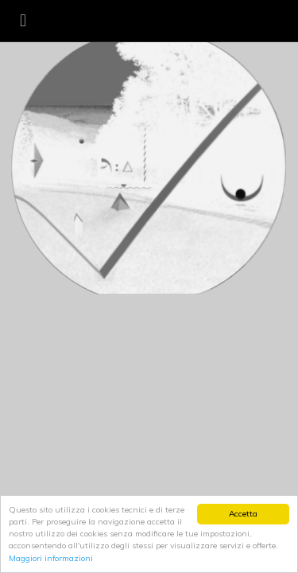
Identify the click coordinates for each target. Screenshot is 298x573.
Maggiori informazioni (51, 558)
